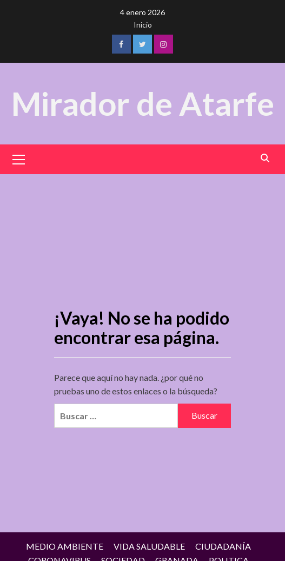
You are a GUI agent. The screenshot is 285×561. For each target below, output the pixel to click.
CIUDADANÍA (223, 546)
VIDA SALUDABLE (149, 546)
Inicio (143, 24)
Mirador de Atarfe (142, 103)
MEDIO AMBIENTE (64, 546)
